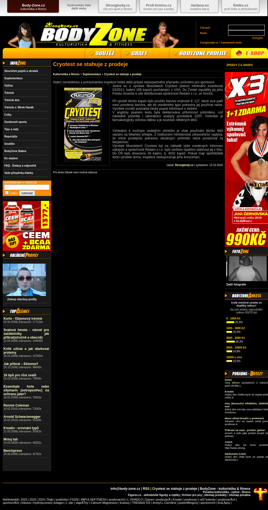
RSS (146, 489)
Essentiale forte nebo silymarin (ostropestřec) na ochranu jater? (26, 390)
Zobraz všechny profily (20, 299)
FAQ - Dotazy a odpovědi (20, 165)
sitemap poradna (239, 495)
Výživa (8, 85)
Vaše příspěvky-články (18, 172)
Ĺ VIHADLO (135, 499)
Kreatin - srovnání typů (21, 428)
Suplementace (13, 78)
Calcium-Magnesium (104, 502)
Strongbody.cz (184, 165)
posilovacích (117, 499)
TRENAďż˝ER (141, 502)
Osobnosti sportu (15, 121)
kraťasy (125, 502)
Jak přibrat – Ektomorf (21, 364)
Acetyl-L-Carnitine (164, 502)
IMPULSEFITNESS (94, 499)
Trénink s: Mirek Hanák (19, 107)
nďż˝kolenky (208, 499)
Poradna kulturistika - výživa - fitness (226, 492)
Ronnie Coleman (16, 405)
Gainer (149, 499)
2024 (41, 499)
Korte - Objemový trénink (23, 319)
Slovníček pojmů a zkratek (21, 71)
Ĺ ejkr (69, 502)
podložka (62, 499)
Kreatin (177, 499)
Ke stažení (11, 158)
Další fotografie (236, 284)
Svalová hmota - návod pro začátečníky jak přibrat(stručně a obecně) (26, 333)
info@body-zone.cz (125, 489)
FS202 (74, 499)
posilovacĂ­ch (226, 499)
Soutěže (9, 143)
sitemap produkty (215, 495)
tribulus (26, 502)
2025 (24, 499)
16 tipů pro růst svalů (20, 375)
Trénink (9, 92)
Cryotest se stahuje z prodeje (122, 74)
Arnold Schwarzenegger (22, 417)
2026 (32, 499)
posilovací (191, 499)
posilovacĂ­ (163, 499)
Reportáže (10, 136)
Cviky (8, 114)
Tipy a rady (11, 129)
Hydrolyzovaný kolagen (48, 502)
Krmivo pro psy (192, 495)
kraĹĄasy (224, 502)
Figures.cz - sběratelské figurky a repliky (154, 495)
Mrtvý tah (11, 439)
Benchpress (13, 451)
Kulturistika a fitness (66, 74)
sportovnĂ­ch (11, 502)
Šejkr (50, 499)
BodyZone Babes (15, 151)
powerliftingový (188, 502)
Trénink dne (11, 100)
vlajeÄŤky (82, 502)
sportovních (208, 502)
